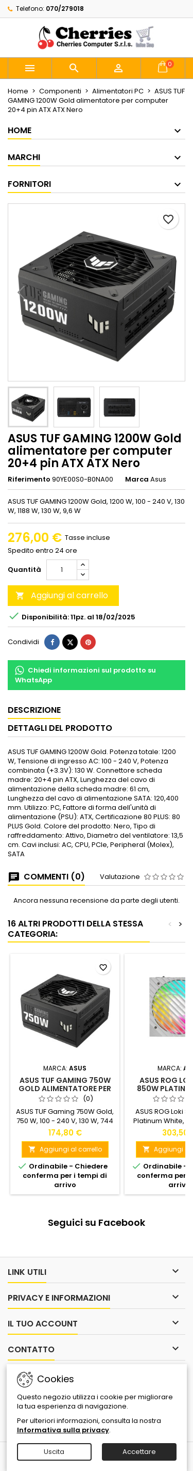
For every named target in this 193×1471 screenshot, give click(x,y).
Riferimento (29, 479)
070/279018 (65, 8)
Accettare (139, 1452)
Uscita (54, 1452)
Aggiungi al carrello (61, 595)
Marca (137, 479)
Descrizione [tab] (34, 710)
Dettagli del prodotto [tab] (60, 728)
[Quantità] (61, 569)
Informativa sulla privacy (63, 1430)
